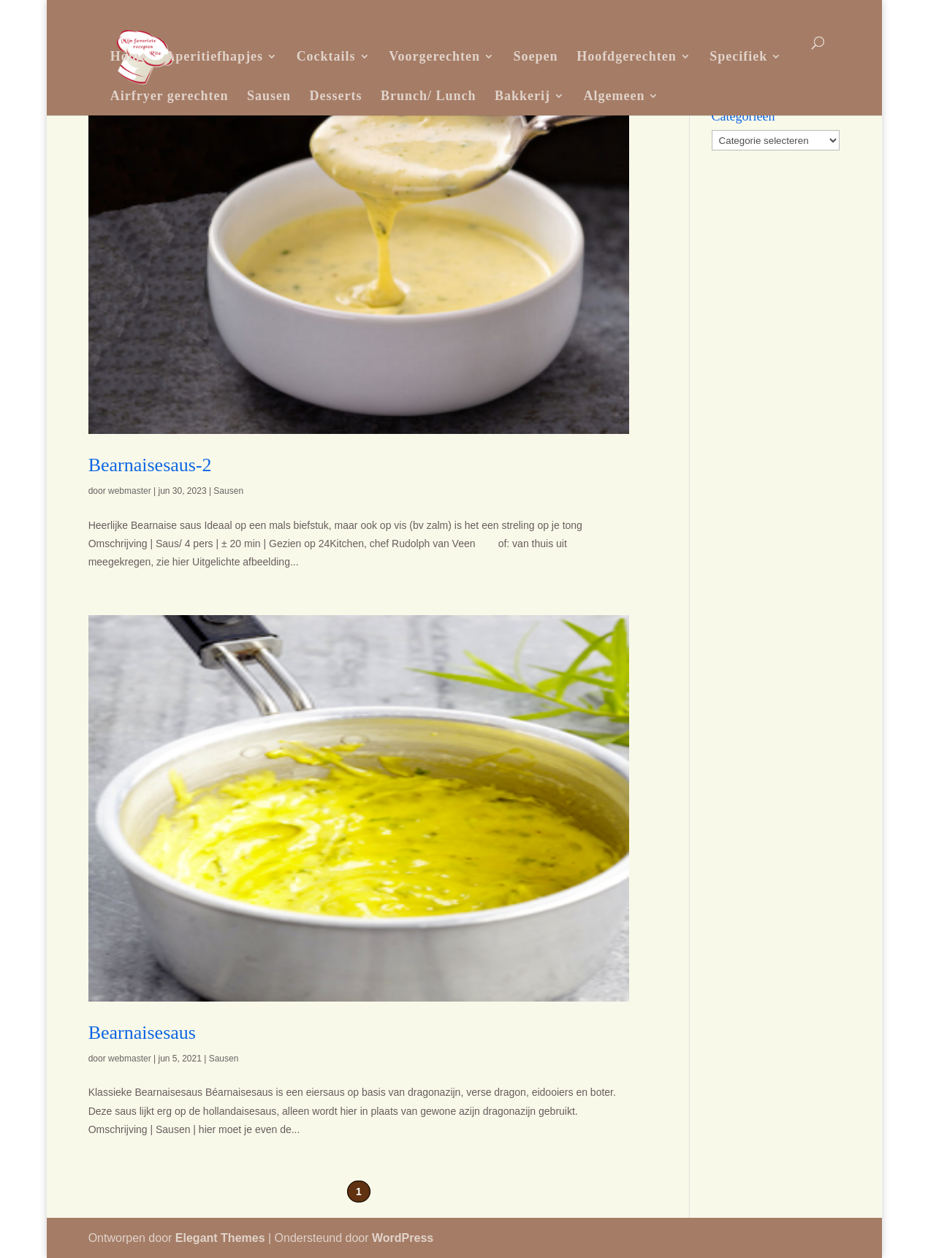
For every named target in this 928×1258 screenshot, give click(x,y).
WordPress (402, 1238)
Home (128, 56)
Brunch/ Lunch (428, 95)
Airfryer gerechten (169, 95)
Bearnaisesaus (142, 1032)
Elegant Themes (220, 1238)
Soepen (536, 56)
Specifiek (738, 56)
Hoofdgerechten (627, 56)
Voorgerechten (434, 56)
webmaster (129, 491)
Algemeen (614, 95)
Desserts (335, 95)
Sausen (269, 95)
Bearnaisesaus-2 (150, 465)
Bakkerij (522, 95)
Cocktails (326, 56)
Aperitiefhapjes (214, 56)
